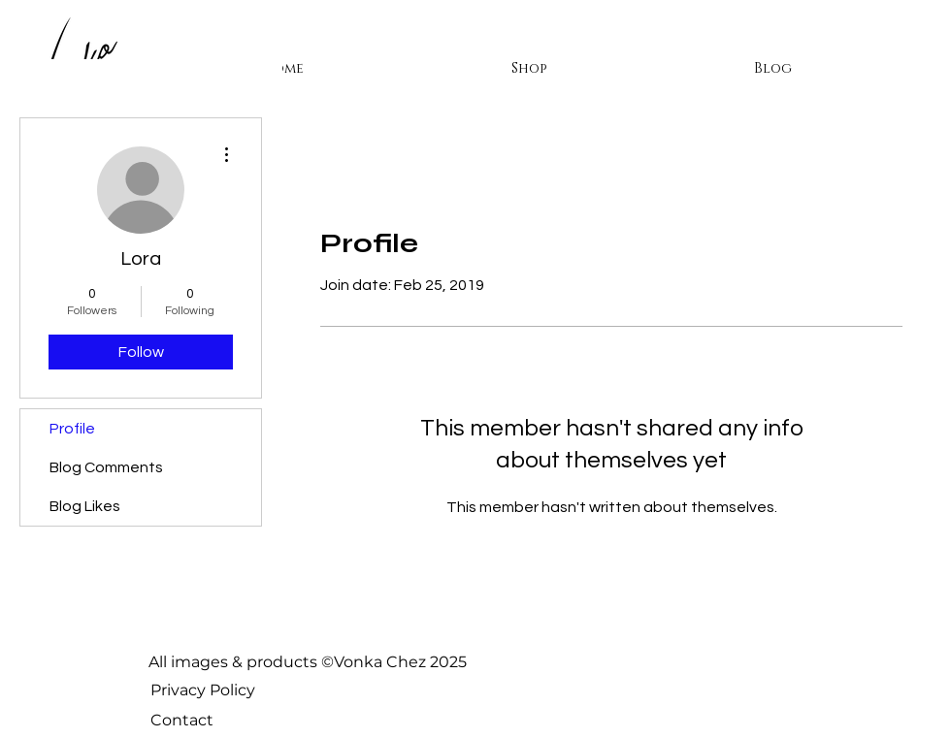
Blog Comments (106, 467)
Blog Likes (84, 506)
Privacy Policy (202, 690)
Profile (72, 428)
